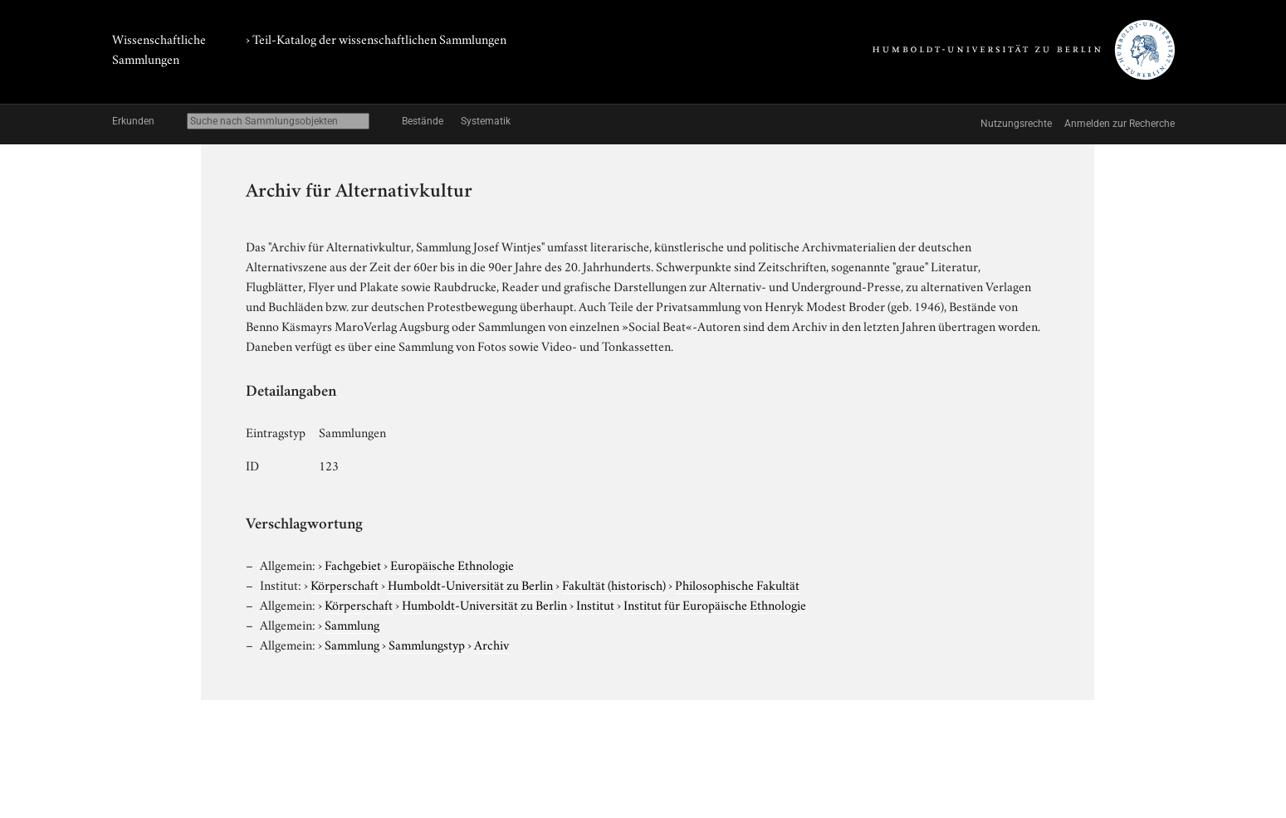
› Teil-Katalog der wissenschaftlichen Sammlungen (376, 38)
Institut (595, 604)
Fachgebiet (353, 564)
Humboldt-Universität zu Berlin (470, 584)
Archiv (491, 644)
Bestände (422, 121)
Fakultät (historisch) (614, 584)
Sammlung (352, 624)
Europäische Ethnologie (452, 564)
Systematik (486, 121)
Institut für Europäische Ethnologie (714, 604)
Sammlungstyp (427, 644)
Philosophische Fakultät (737, 584)
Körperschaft (344, 584)
